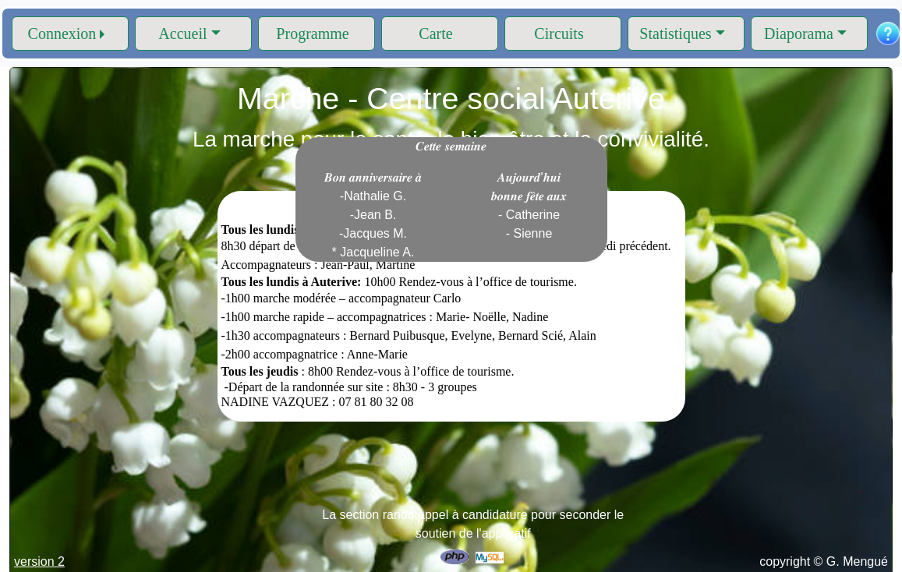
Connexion (62, 33)
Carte (435, 33)
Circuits (558, 33)
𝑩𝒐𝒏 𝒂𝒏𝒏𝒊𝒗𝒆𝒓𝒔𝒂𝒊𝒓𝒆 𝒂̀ (373, 215)
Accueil (182, 33)
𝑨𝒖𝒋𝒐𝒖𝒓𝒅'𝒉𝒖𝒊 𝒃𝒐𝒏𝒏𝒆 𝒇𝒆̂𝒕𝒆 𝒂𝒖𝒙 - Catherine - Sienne (529, 205)
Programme (312, 33)
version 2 (39, 561)
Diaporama (798, 33)
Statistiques (675, 33)
